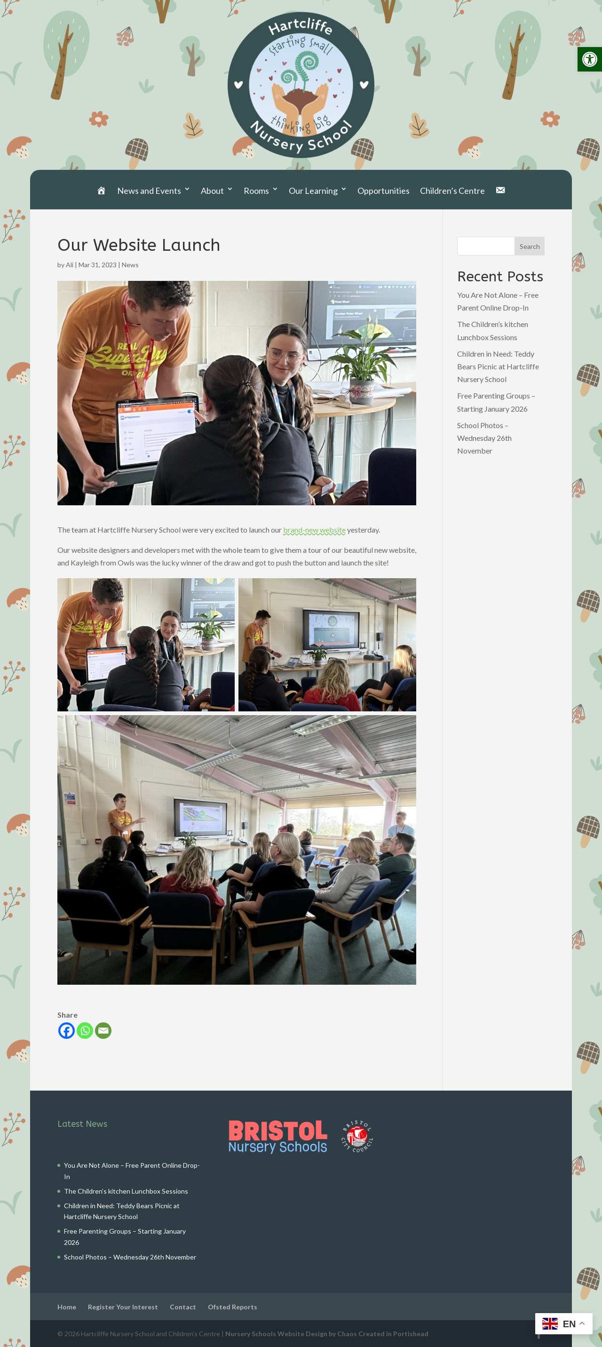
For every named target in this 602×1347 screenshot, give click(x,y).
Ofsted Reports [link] (232, 1307)
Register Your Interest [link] (123, 1307)
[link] (590, 59)
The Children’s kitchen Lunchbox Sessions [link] (126, 1191)
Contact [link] (183, 1307)
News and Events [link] (149, 190)
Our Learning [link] (313, 190)
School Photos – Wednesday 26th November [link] (484, 438)
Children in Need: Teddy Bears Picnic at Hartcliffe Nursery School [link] (498, 366)
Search (530, 246)
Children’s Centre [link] (452, 190)
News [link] (130, 265)
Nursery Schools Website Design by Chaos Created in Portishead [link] (326, 1334)
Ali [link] (69, 265)
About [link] (212, 190)
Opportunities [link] (383, 190)
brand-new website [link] (314, 529)
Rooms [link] (256, 190)
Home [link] (66, 1307)
